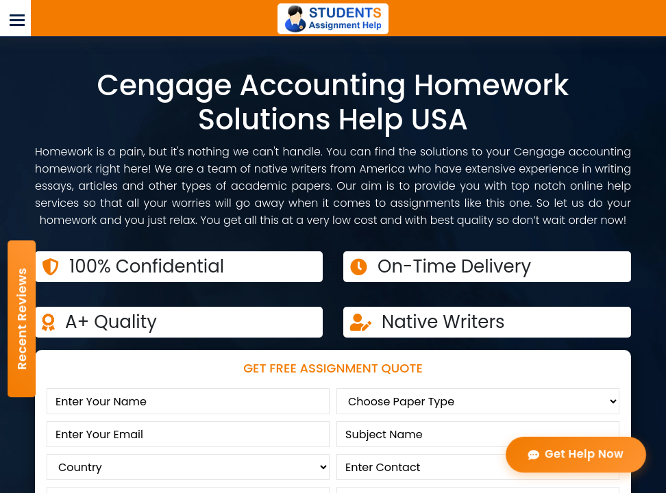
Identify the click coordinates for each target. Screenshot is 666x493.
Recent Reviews (21, 319)
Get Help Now (576, 454)
